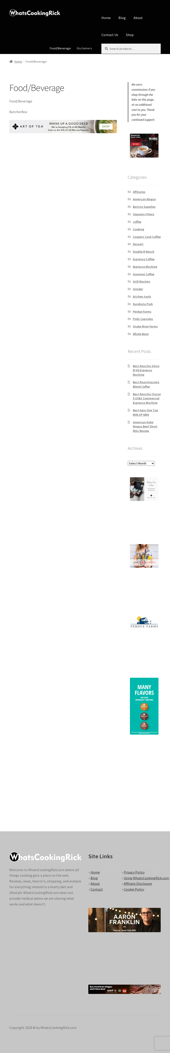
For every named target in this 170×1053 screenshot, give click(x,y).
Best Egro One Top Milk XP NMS (145, 412)
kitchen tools (142, 296)
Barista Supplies (144, 207)
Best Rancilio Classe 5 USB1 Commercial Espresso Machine (147, 398)
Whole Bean (141, 334)
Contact (97, 889)
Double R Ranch (143, 252)
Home (106, 17)
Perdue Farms (142, 312)
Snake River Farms (145, 326)
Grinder (138, 289)
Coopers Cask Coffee (147, 237)
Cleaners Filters (143, 214)
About (138, 17)
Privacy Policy (134, 872)
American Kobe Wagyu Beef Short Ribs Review (145, 426)
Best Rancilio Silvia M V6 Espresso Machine (146, 370)
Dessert (138, 244)
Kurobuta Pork (143, 304)
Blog (122, 17)
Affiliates (139, 192)
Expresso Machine (145, 267)
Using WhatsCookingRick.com (146, 878)
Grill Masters (141, 281)
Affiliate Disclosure (138, 883)
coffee (137, 222)
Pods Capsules (143, 319)
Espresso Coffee (144, 259)
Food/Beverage (60, 48)
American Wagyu (144, 199)
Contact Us (109, 35)
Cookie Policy (134, 889)
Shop (130, 35)
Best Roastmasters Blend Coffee (146, 384)
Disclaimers (84, 48)
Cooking (138, 229)
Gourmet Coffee (143, 274)
